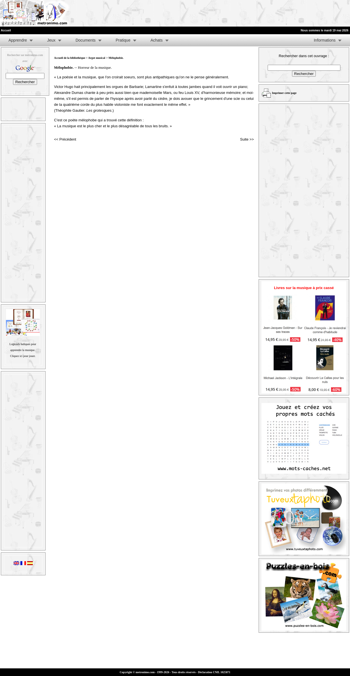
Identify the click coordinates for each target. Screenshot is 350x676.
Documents (86, 40)
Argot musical (96, 57)
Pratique (123, 40)
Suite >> (247, 139)
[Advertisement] (280, 13)
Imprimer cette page (284, 92)
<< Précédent (65, 139)
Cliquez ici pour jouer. (22, 356)
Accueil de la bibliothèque (69, 57)
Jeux (51, 40)
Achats (157, 40)
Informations (325, 40)
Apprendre (17, 40)
